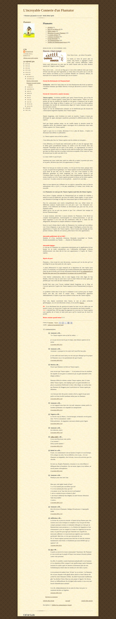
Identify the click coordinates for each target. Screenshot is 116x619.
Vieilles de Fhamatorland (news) (57, 42)
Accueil (67, 601)
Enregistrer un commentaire (51, 597)
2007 (26, 110)
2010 (26, 72)
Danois (82, 303)
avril (28, 99)
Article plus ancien (87, 601)
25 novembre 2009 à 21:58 (56, 446)
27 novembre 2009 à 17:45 (56, 513)
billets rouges (52, 31)
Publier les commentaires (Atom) (62, 605)
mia (51, 549)
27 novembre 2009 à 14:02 (56, 471)
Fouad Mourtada (53, 38)
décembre (29, 76)
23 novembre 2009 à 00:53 (56, 360)
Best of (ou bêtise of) (54, 29)
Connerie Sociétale (53, 37)
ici (90, 286)
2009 (26, 74)
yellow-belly (54, 437)
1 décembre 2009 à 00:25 (56, 545)
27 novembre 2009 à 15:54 (56, 502)
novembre (29, 78)
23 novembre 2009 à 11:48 (56, 398)
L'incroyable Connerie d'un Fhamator (48, 10)
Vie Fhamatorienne (53, 40)
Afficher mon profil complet (30, 58)
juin (28, 95)
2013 (26, 66)
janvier (29, 106)
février (29, 104)
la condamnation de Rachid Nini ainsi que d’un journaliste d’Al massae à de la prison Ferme (68, 272)
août (28, 91)
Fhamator (29, 51)
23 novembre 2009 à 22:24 (56, 410)
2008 (26, 108)
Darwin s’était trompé (32, 80)
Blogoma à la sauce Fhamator (57, 33)
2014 (26, 63)
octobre (29, 87)
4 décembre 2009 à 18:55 (56, 592)
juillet (28, 93)
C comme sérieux (53, 35)
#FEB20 (50, 27)
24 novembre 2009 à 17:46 (56, 432)
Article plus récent (48, 601)
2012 (26, 68)
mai (28, 97)
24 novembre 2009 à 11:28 (56, 423)
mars (28, 101)
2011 (26, 70)
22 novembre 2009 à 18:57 (56, 344)
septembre (30, 89)
